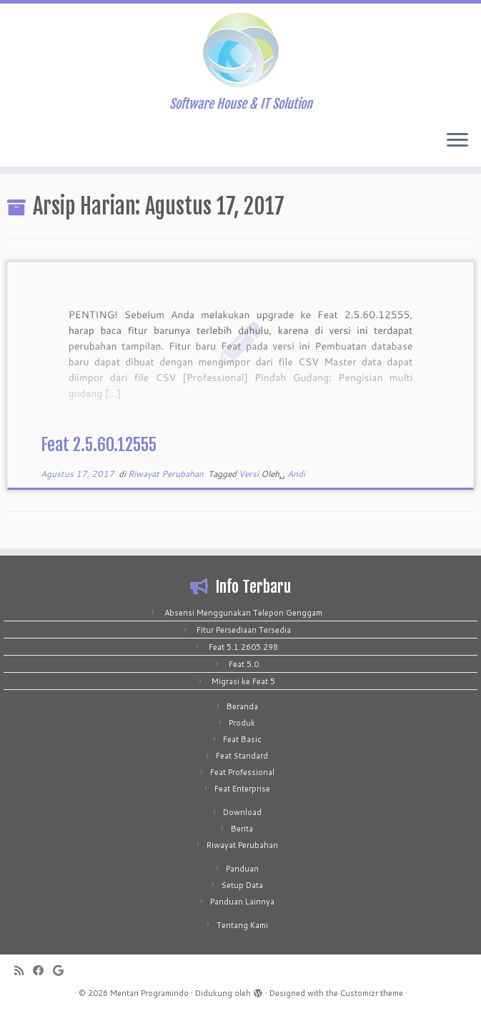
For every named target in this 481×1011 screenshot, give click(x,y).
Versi (250, 474)
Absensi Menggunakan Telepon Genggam (243, 612)
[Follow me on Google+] (63, 970)
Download (242, 812)
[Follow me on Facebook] (43, 970)
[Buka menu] (457, 141)
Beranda (242, 706)
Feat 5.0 (244, 664)
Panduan (242, 868)
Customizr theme (371, 993)
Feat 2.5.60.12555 (99, 444)
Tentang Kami (242, 925)
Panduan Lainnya (242, 901)
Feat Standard (242, 755)
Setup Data (242, 885)
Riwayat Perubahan (167, 474)
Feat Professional (242, 772)
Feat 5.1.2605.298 (243, 647)
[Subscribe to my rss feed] (23, 970)
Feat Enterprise (242, 788)
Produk (242, 723)
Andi (296, 474)
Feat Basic (242, 739)
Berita (242, 828)
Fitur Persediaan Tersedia (244, 630)
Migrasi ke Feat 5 (243, 681)
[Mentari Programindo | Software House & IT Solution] (240, 50)
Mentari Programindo (149, 993)
